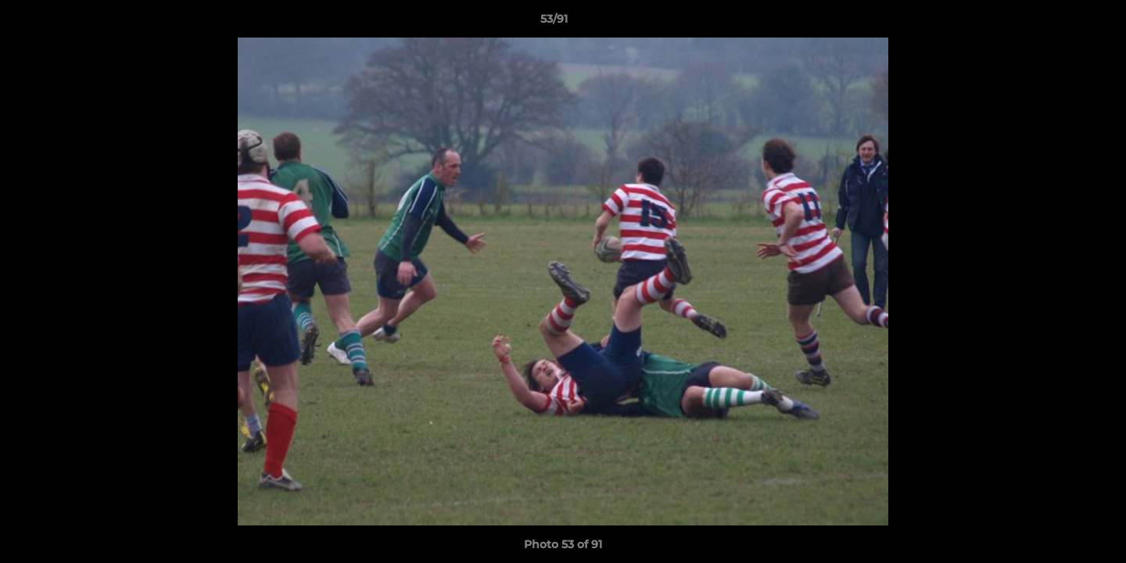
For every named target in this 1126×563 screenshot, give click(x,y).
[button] (1060, 23)
